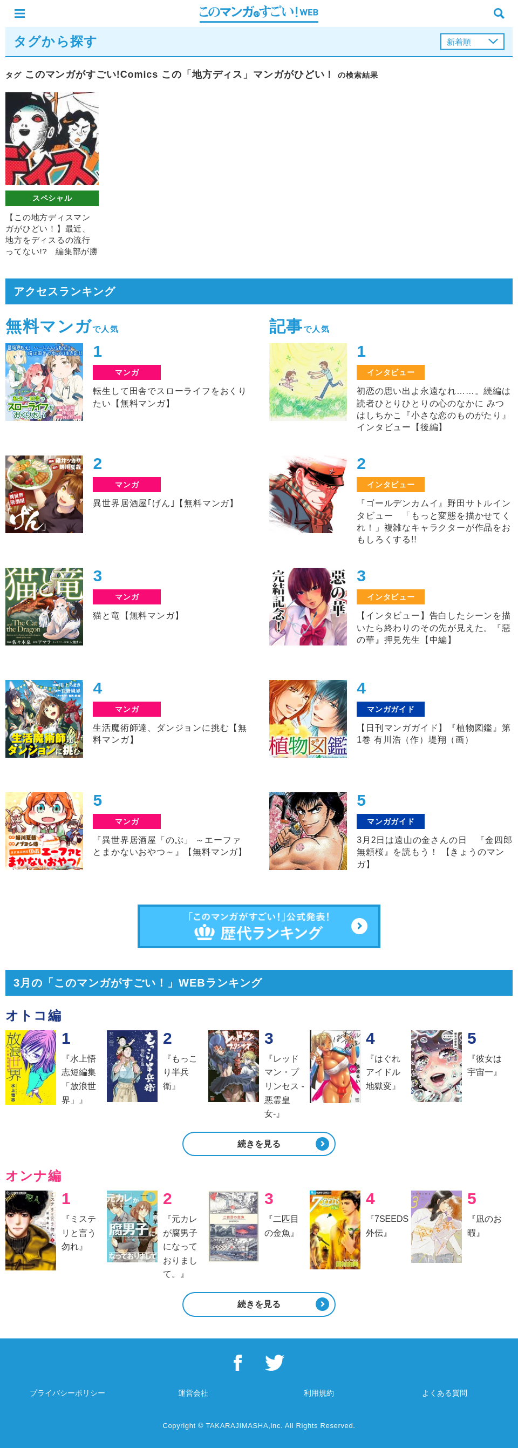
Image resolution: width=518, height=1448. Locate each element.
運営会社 (193, 1393)
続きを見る (259, 1143)
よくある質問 (444, 1393)
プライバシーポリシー (67, 1393)
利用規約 (319, 1393)
